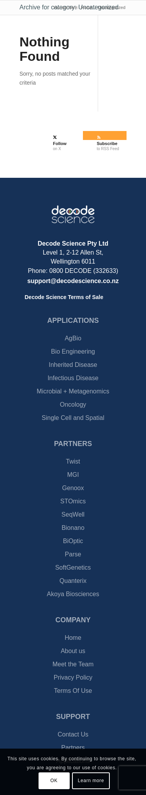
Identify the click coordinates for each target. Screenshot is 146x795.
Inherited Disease (73, 364)
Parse (73, 554)
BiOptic (73, 541)
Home (73, 637)
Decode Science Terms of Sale (64, 297)
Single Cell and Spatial (73, 417)
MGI (73, 474)
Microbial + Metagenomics (73, 391)
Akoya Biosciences (73, 594)
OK (54, 780)
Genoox (73, 488)
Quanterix (73, 580)
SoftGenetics (73, 567)
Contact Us (73, 734)
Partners (72, 747)
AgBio (73, 338)
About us (73, 651)
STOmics (73, 501)
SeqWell (73, 514)
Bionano (73, 527)
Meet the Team (73, 664)
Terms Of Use (73, 690)
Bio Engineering (73, 351)
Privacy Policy (73, 677)
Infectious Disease (73, 378)
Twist (73, 461)
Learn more (91, 780)
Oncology (73, 404)
